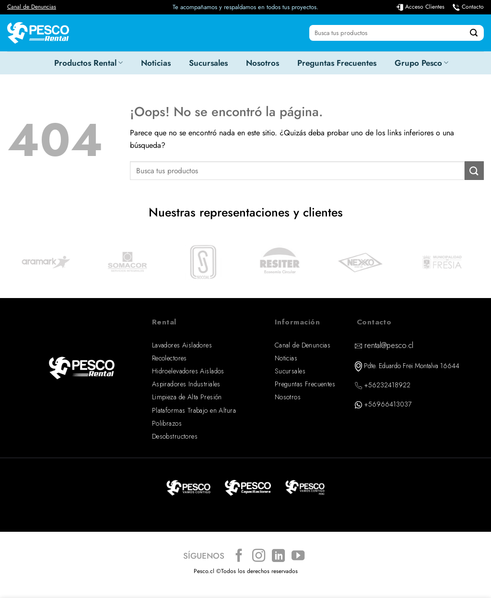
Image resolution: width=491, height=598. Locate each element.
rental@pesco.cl (388, 345)
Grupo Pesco (421, 63)
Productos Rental (88, 63)
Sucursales (208, 63)
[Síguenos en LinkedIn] (278, 556)
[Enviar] (474, 33)
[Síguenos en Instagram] (258, 556)
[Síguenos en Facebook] (239, 556)
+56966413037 (387, 404)
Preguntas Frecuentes (336, 63)
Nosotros (262, 63)
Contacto (473, 6)
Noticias (156, 63)
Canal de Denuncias (31, 6)
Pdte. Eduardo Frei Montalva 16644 (411, 366)
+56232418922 (387, 385)
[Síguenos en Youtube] (298, 556)
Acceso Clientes (424, 6)
